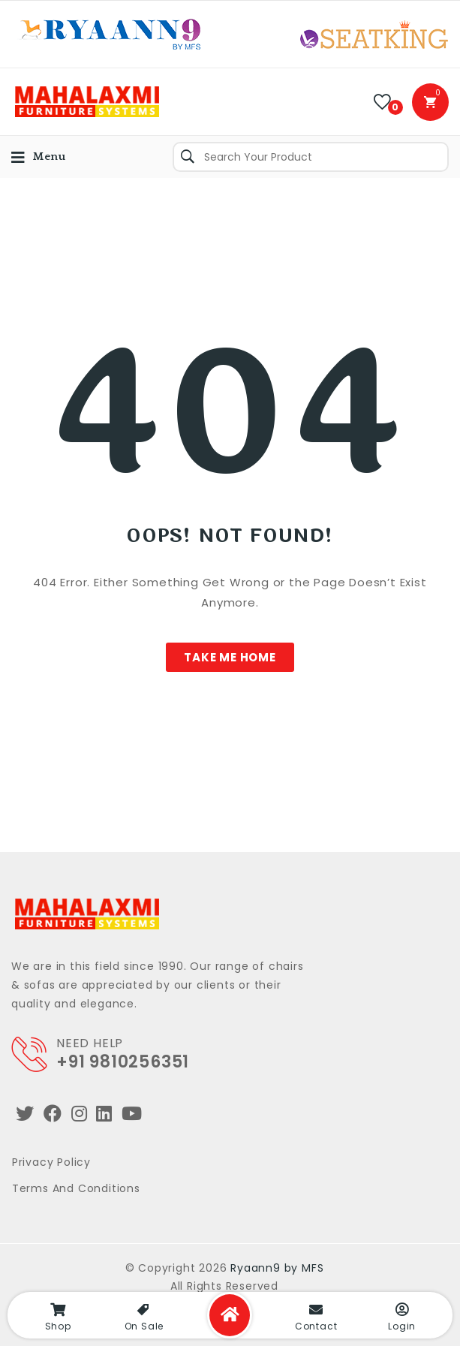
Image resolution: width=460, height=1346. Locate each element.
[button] (230, 657)
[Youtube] (132, 1114)
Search (188, 157)
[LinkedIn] (104, 1114)
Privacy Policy (51, 1162)
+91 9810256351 (122, 1061)
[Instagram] (79, 1114)
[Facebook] (53, 1114)
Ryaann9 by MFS (276, 1267)
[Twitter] (25, 1114)
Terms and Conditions (76, 1188)
